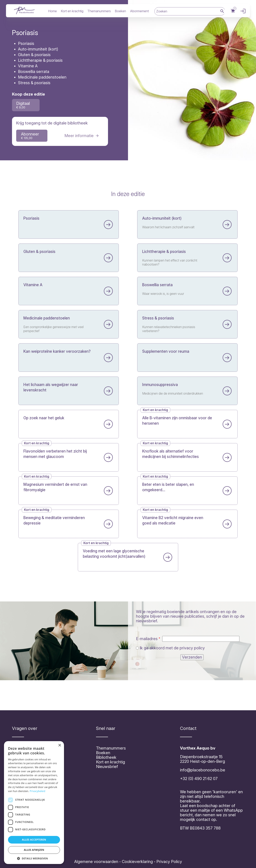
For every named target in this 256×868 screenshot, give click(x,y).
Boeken (120, 11)
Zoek (222, 11)
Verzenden (192, 657)
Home (52, 11)
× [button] (59, 745)
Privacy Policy (168, 861)
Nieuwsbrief (107, 766)
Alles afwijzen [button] (34, 850)
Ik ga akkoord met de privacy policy (172, 648)
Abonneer (30, 136)
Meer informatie (79, 135)
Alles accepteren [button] (34, 839)
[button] (34, 858)
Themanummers (99, 11)
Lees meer (68, 258)
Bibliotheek (106, 757)
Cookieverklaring (137, 861)
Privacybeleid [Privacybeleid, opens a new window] (37, 791)
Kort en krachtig (72, 11)
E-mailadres (147, 638)
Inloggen (242, 11)
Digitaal (23, 105)
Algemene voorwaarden (96, 861)
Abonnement (139, 11)
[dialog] (34, 802)
